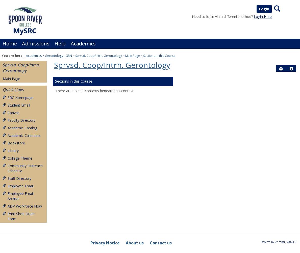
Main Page (132, 56)
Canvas (11, 112)
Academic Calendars (22, 135)
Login (264, 9)
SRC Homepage (18, 97)
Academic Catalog (20, 127)
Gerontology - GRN (58, 56)
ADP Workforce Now (22, 206)
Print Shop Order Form (19, 216)
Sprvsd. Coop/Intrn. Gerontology (98, 56)
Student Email (16, 105)
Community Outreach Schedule (23, 168)
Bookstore (14, 143)
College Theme (17, 158)
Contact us (161, 243)
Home (10, 43)
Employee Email (18, 186)
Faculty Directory (19, 120)
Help (60, 43)
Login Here (263, 16)
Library (11, 150)
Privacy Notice (105, 243)
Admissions (35, 43)
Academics (83, 43)
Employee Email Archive (18, 196)
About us (135, 243)
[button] (291, 68)
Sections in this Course (159, 56)
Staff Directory (17, 178)
